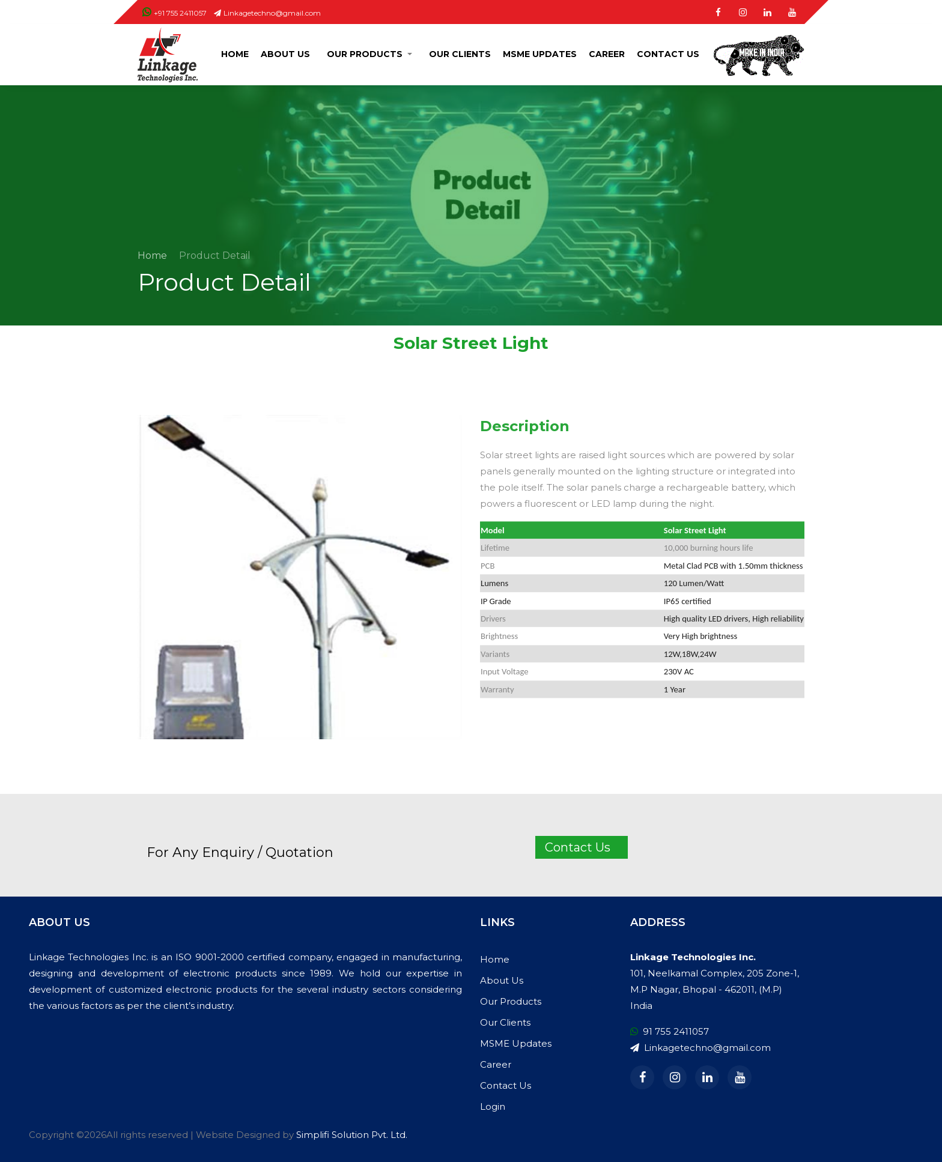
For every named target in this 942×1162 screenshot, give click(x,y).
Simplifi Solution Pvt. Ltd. (351, 1134)
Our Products (365, 54)
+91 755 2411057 (174, 12)
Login (492, 1106)
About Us (285, 54)
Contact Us (668, 54)
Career (607, 54)
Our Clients (460, 54)
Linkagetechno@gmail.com (267, 12)
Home (235, 54)
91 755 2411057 (669, 1031)
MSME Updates (540, 54)
